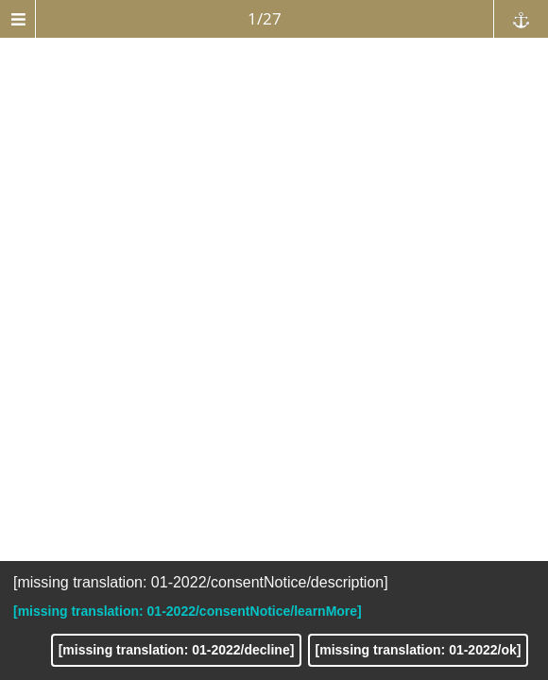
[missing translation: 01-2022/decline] (177, 649)
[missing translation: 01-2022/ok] (419, 649)
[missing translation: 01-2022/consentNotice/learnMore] (187, 611)
